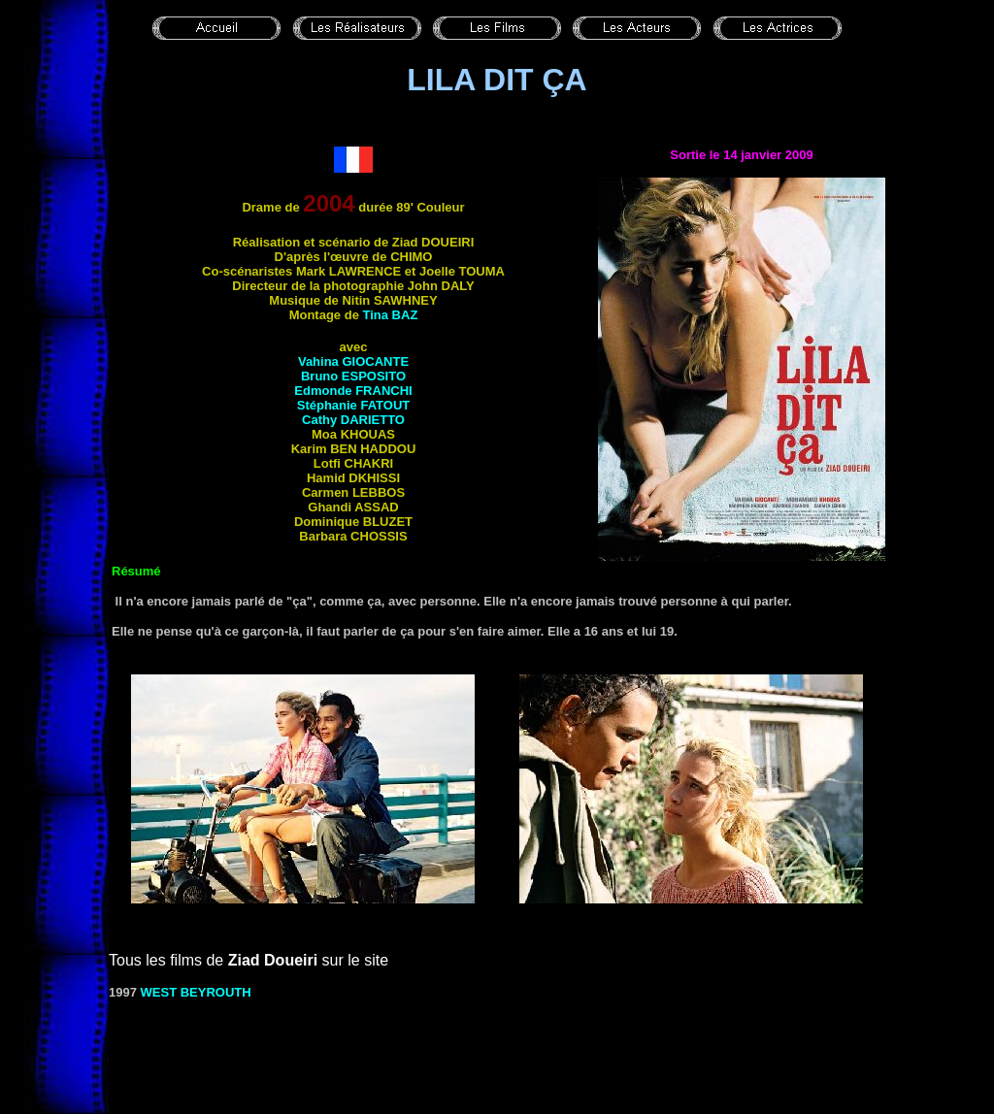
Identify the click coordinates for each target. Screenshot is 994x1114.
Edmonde (353, 390)
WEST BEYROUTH (196, 992)
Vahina (353, 361)
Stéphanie (354, 405)
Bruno (353, 376)
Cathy (353, 419)
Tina (390, 315)
